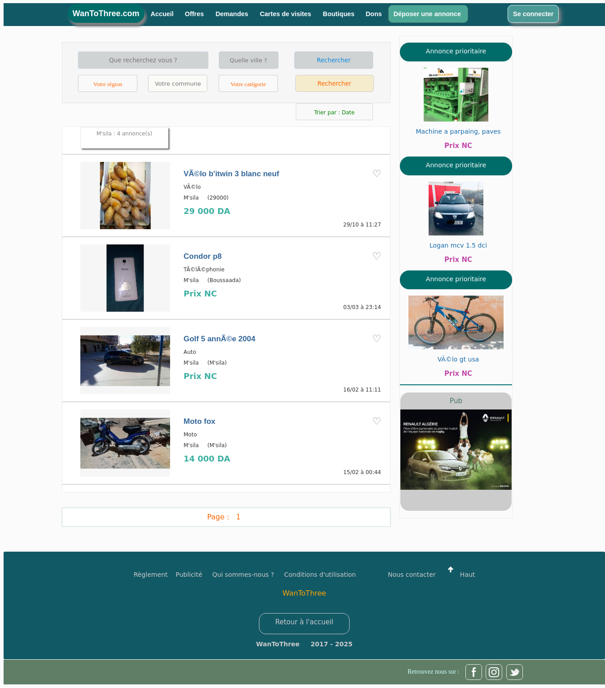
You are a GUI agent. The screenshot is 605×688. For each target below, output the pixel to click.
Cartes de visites (286, 13)
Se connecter (533, 13)
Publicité (193, 574)
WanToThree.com (106, 13)
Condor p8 (203, 256)
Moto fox (199, 421)
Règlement (151, 574)
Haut (459, 574)
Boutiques (338, 13)
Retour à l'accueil (304, 622)
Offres (195, 13)
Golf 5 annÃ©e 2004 (219, 339)
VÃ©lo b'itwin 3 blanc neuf (231, 174)
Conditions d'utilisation (320, 574)
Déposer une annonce (428, 13)
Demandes (232, 13)
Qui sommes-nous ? (243, 574)
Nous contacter (411, 574)
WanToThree (304, 593)
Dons (374, 13)
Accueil (162, 13)
